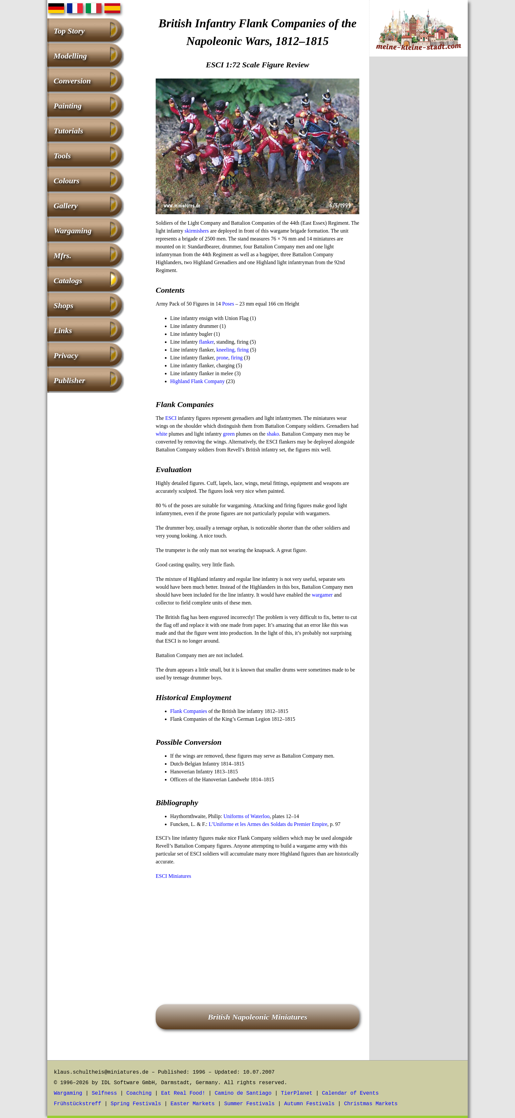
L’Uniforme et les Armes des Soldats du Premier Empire (268, 824)
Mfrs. (62, 255)
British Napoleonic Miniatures (257, 1017)
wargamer (322, 595)
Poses (228, 304)
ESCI (171, 418)
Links (63, 330)
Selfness (104, 1093)
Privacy (66, 355)
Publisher (69, 380)
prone (222, 357)
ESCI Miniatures (173, 876)
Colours (66, 180)
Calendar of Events (350, 1093)
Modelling (70, 56)
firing (237, 357)
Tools (62, 155)
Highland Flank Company (197, 381)
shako (273, 434)
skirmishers (197, 231)
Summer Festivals (249, 1104)
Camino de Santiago (243, 1093)
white (162, 434)
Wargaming (73, 230)
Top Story (69, 31)
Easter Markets (192, 1104)
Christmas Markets (370, 1104)
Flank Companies (188, 711)
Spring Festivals (136, 1104)
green (229, 434)
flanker (206, 342)
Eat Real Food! (183, 1093)
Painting (67, 106)
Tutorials (68, 130)
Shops (63, 305)
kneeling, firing (232, 350)
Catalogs (68, 280)
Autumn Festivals (309, 1104)
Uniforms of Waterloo (246, 816)
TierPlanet (296, 1093)
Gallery (66, 205)
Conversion (72, 81)
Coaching (139, 1093)
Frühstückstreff (77, 1104)
